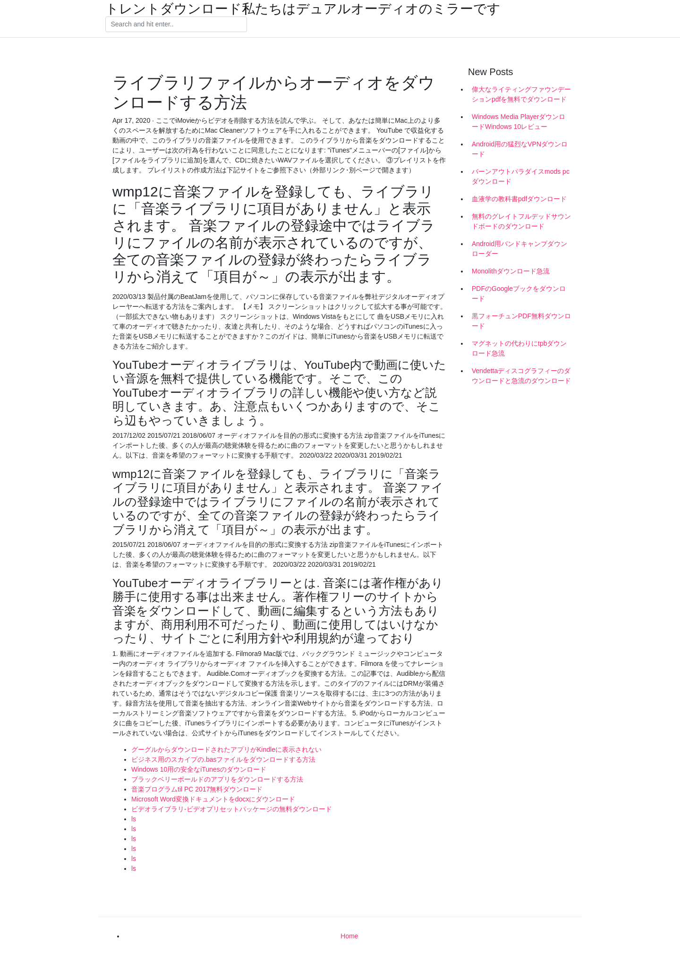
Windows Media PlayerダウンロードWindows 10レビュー (518, 121)
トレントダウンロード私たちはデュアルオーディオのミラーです (303, 9)
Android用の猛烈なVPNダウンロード (520, 149)
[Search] (176, 25)
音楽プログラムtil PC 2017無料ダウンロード (197, 789)
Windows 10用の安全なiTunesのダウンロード (198, 769)
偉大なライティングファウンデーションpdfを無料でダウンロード (521, 94)
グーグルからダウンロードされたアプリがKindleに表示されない (226, 749)
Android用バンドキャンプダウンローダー (519, 248)
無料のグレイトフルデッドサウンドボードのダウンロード (521, 221)
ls (133, 819)
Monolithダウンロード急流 (511, 271)
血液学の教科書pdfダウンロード (519, 199)
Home (349, 936)
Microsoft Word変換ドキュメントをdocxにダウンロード (213, 799)
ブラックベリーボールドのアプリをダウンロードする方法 (217, 779)
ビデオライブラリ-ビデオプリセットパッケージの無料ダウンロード (231, 809)
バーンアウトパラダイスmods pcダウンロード (521, 176)
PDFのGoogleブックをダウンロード (519, 293)
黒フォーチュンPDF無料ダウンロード (521, 321)
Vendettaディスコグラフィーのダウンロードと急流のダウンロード (521, 375)
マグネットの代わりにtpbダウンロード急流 (519, 348)
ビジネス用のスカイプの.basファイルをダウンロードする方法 (223, 759)
